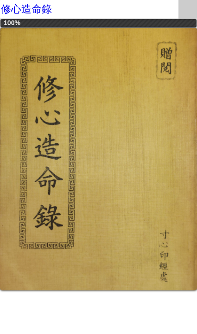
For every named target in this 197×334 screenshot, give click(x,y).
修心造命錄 (26, 9)
